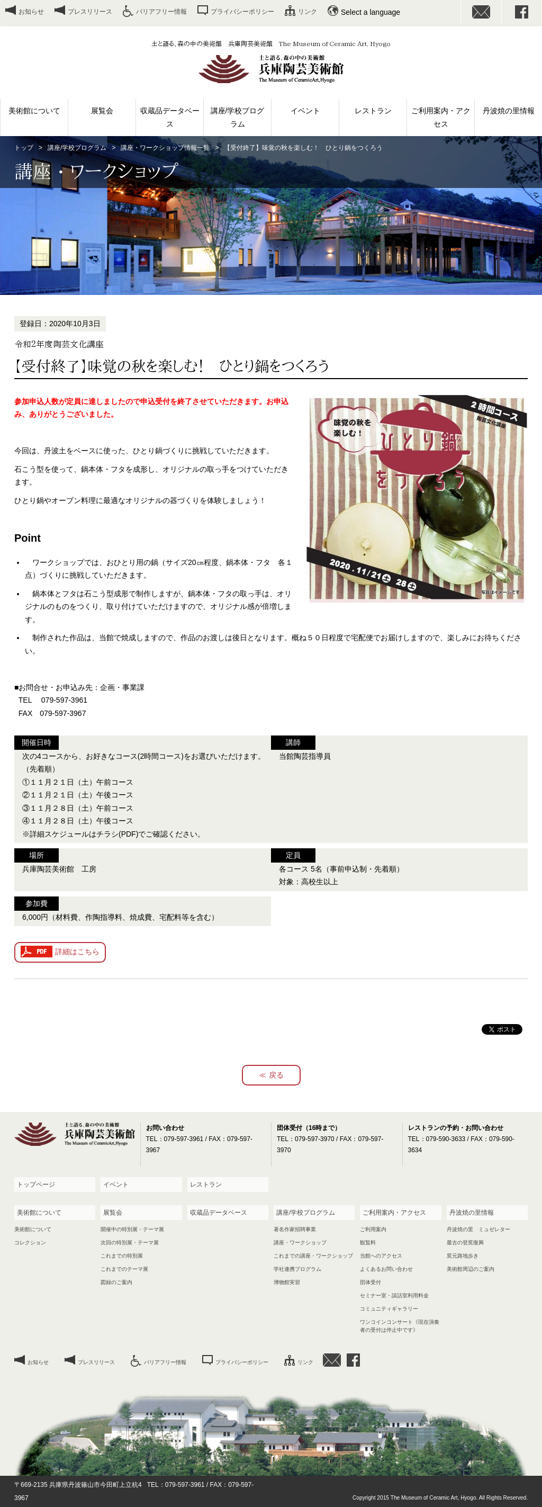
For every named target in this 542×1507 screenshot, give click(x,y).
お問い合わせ (481, 12)
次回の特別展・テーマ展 (130, 1242)
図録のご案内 (116, 1282)
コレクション (30, 1242)
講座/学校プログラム (238, 117)
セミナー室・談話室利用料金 (394, 1295)
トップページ (36, 1184)
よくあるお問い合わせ (386, 1269)
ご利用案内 (373, 1229)
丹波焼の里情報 (509, 110)
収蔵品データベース (170, 117)
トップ (23, 147)
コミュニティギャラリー (389, 1309)
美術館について (34, 110)
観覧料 (368, 1242)
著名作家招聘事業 (295, 1229)
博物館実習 (287, 1282)
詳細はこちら (77, 951)
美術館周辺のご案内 (470, 1269)
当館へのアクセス (381, 1256)
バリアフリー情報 (161, 11)
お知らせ (31, 11)
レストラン (373, 110)
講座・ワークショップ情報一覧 (165, 147)
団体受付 (370, 1282)
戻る (276, 1075)
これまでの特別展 (122, 1256)
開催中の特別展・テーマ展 (132, 1229)
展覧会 (102, 110)
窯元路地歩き (462, 1256)
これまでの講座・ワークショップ (313, 1256)
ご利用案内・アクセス (441, 117)
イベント (305, 110)
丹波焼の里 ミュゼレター (478, 1229)
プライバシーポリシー (242, 11)
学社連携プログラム (297, 1269)
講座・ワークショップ (300, 1242)
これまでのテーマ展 (124, 1269)
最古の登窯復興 (465, 1242)
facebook (522, 12)
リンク (307, 11)
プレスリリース (90, 11)
